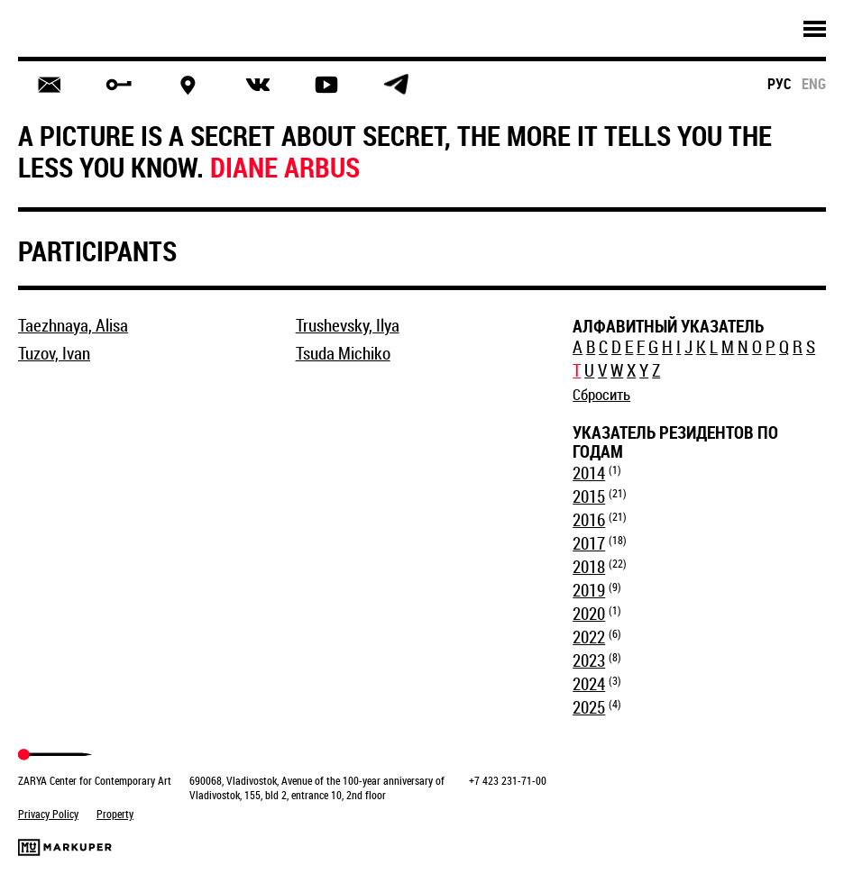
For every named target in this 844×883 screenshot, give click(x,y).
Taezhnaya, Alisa (73, 325)
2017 (589, 543)
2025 (589, 707)
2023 (589, 660)
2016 (589, 520)
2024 (589, 684)
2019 (589, 590)
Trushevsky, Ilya (347, 325)
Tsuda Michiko (343, 353)
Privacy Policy (48, 813)
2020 (589, 613)
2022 (589, 637)
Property (114, 813)
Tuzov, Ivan (54, 353)
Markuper (65, 847)
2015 (589, 496)
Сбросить (601, 394)
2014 (589, 473)
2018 (589, 566)
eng (814, 84)
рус (779, 84)
